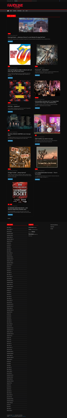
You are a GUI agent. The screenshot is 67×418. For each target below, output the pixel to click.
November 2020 (9, 353)
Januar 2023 (9, 302)
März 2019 (8, 392)
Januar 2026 (9, 231)
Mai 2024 (8, 270)
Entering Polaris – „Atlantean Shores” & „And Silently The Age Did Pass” (26, 37)
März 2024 (8, 274)
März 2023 (8, 298)
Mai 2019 (8, 388)
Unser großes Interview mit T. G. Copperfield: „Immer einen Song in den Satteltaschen (47, 101)
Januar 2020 (9, 373)
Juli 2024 (8, 266)
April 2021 (8, 343)
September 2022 (9, 310)
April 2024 (8, 272)
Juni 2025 (8, 245)
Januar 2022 (9, 325)
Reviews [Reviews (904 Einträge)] (31, 234)
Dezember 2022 (9, 304)
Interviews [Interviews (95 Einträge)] (31, 227)
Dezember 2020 (9, 351)
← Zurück (8, 218)
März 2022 (8, 321)
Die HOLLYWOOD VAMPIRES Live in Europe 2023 (19, 134)
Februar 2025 (9, 252)
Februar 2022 (9, 323)
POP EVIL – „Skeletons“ (14, 106)
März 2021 (8, 345)
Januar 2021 (9, 349)
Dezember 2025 (9, 233)
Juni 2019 (8, 386)
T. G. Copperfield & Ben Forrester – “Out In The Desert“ (46, 173)
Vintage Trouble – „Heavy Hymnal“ (17, 172)
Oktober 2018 (9, 402)
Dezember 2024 (9, 256)
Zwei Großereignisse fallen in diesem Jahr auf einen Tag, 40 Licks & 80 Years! (20, 70)
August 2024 (9, 264)
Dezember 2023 (9, 280)
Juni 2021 (8, 339)
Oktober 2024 (9, 260)
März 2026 (8, 227)
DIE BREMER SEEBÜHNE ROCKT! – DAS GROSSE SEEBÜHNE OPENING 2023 (18, 208)
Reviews (14, 10)
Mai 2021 (8, 341)
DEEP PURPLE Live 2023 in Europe (44, 139)
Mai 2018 (8, 406)
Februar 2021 (9, 347)
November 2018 (9, 400)
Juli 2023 (8, 290)
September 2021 (9, 333)
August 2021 (9, 335)
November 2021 (9, 329)
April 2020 (8, 367)
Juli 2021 (8, 337)
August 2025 (9, 241)
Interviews (19, 10)
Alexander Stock (15, 35)
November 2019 (9, 377)
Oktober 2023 (9, 284)
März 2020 (8, 369)
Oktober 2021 (9, 331)
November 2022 (9, 306)
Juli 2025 (8, 243)
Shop (27, 10)
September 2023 (9, 286)
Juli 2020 (8, 361)
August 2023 (9, 288)
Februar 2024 (9, 276)
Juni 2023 (8, 292)
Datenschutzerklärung (54, 224)
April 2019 (8, 390)
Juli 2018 (8, 404)
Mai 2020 (8, 365)
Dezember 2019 (9, 375)
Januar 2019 (9, 396)
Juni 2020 (8, 363)
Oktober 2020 (9, 355)
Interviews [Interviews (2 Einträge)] (35, 227)
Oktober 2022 (9, 308)
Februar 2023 (9, 300)
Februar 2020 (9, 371)
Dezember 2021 (9, 327)
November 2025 (9, 235)
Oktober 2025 (9, 237)
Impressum (52, 226)
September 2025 (9, 239)
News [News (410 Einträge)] (33, 232)
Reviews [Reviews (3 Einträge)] (35, 234)
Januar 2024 (9, 278)
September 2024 (9, 262)
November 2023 (9, 282)
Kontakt (52, 228)
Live (23, 10)
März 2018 (8, 408)
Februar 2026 (9, 229)
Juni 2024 (8, 268)
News (11, 10)
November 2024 (9, 258)
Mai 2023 (8, 294)
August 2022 (9, 312)
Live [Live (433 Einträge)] (30, 229)
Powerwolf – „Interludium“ (42, 70)
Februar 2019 (9, 394)
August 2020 (9, 359)
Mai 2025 (8, 247)
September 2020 (9, 357)
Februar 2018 (9, 410)
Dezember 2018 (9, 398)
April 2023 (8, 296)
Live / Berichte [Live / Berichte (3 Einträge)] (33, 229)
